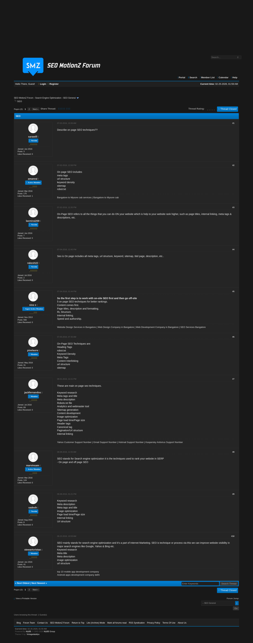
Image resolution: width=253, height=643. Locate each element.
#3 (233, 207)
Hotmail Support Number (131, 442)
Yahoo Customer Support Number (74, 442)
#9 (233, 494)
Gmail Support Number (105, 442)
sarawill (32, 136)
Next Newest (38, 583)
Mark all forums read (116, 623)
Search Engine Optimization (48, 98)
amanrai (32, 178)
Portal (181, 77)
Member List (207, 77)
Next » (35, 109)
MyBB (28, 631)
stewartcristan (32, 549)
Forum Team (29, 623)
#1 (233, 123)
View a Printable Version (26, 598)
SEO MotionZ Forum (23, 98)
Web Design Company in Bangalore (116, 327)
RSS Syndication (137, 623)
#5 (233, 291)
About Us (182, 623)
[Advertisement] (126, 26)
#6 (233, 337)
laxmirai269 (32, 220)
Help (234, 77)
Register (53, 84)
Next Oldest (23, 583)
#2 (233, 165)
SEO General (69, 98)
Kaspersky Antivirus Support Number (164, 442)
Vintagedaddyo (33, 634)
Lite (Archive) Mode (96, 623)
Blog (19, 623)
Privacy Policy (153, 623)
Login (42, 84)
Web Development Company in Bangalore (157, 327)
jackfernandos (32, 392)
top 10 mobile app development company (78, 571)
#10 (232, 536)
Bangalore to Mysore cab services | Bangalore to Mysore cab (88, 197)
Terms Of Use (169, 623)
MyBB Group (49, 631)
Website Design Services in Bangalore (76, 327)
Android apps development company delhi (78, 575)
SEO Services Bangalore (193, 327)
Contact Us (42, 623)
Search (192, 77)
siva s (32, 305)
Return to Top (78, 623)
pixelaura (32, 350)
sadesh (32, 507)
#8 (233, 452)
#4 (233, 249)
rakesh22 (32, 263)
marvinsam (32, 465)
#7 (233, 379)
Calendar (222, 77)
